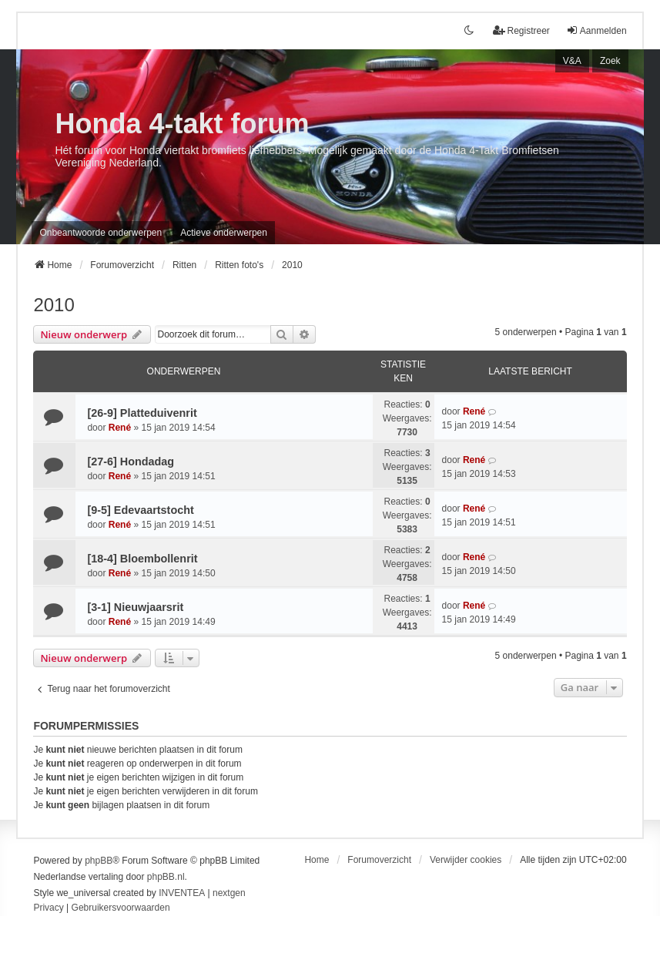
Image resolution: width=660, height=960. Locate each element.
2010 (53, 304)
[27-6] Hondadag (130, 461)
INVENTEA (182, 893)
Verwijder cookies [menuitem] (465, 859)
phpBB (98, 860)
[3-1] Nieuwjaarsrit (135, 607)
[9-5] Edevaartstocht (140, 510)
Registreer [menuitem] (521, 30)
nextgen (229, 893)
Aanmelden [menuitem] (596, 30)
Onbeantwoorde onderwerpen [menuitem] (100, 232)
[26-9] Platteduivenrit (141, 413)
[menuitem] (48, 908)
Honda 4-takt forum (182, 123)
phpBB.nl (166, 876)
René (120, 427)
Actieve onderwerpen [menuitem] (223, 232)
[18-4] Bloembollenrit (142, 558)
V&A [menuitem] (572, 60)
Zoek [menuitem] (610, 60)
